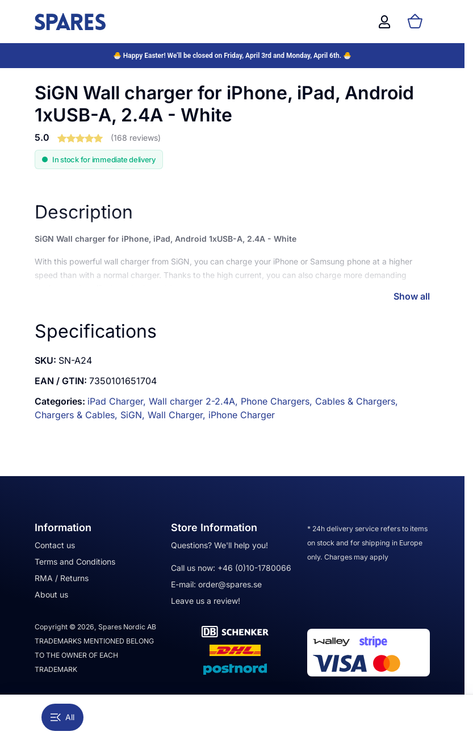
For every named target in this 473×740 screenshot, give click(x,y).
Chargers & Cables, (77, 415)
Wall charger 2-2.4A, (195, 401)
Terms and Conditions (75, 561)
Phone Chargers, (278, 401)
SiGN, (134, 415)
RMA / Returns (62, 578)
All (62, 717)
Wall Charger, (178, 415)
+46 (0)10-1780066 (254, 568)
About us (51, 594)
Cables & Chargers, (356, 401)
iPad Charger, (118, 401)
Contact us (55, 545)
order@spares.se (230, 584)
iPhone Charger (241, 415)
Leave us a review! (205, 601)
